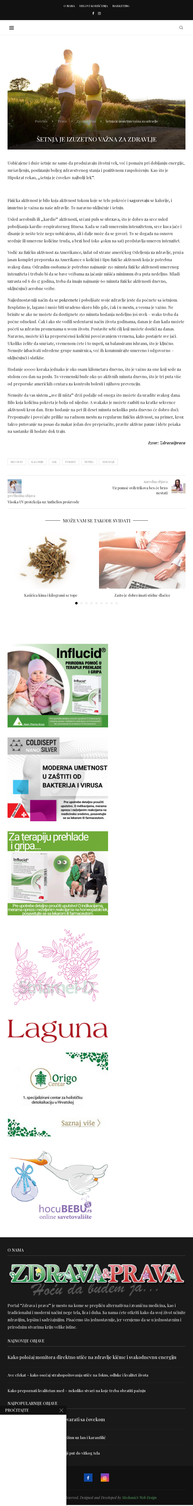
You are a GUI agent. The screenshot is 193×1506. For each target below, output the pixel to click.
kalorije (37, 462)
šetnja (88, 462)
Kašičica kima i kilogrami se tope (50, 595)
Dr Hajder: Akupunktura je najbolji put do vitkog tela (55, 1453)
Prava (62, 120)
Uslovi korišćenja (93, 6)
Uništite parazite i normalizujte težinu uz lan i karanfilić (58, 1437)
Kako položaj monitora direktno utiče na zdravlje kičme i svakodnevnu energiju (92, 1357)
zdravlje (108, 462)
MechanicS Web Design (139, 1498)
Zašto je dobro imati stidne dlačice (142, 595)
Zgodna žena (86, 120)
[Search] (182, 27)
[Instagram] (99, 13)
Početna (41, 120)
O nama (69, 6)
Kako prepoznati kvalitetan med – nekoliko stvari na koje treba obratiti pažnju (78, 1390)
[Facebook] (93, 13)
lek (54, 462)
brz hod (17, 462)
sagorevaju (138, 200)
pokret (70, 462)
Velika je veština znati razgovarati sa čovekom (56, 1420)
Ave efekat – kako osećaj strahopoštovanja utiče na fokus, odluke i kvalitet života (81, 1375)
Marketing (120, 6)
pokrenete (68, 300)
